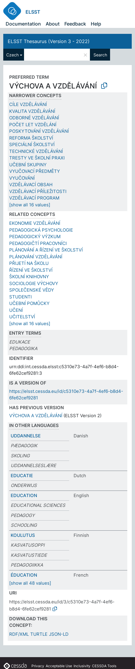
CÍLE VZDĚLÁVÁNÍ (28, 104)
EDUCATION (24, 495)
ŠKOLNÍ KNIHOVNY (29, 276)
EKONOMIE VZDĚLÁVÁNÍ (34, 223)
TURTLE (38, 634)
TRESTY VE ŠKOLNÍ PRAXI (37, 158)
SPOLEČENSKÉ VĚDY (31, 290)
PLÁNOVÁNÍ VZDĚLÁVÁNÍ (35, 257)
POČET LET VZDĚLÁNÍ (32, 124)
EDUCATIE (22, 475)
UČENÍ (16, 310)
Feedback (75, 24)
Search (100, 54)
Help (96, 24)
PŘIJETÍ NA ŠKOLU (29, 263)
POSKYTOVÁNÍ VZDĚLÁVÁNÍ (39, 131)
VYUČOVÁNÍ (22, 178)
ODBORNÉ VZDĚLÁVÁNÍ (34, 118)
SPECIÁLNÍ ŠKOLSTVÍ (32, 144)
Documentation (23, 24)
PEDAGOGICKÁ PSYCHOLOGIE (41, 230)
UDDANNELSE (26, 436)
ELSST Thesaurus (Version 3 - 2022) (49, 41)
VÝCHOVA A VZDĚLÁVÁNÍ (35, 415)
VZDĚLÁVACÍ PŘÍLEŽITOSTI (37, 191)
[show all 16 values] (29, 205)
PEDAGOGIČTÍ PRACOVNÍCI (38, 243)
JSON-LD (59, 634)
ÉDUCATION (24, 575)
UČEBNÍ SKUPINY (28, 164)
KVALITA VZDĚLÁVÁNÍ (32, 111)
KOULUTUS (23, 535)
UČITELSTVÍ (22, 317)
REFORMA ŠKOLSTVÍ (31, 138)
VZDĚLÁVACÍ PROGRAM (34, 198)
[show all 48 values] (30, 583)
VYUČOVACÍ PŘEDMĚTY (34, 171)
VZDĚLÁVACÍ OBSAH (31, 184)
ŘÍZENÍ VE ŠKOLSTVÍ (31, 270)
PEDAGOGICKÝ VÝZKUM (35, 236)
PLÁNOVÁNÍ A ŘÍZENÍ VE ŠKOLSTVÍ (46, 250)
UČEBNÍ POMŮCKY (29, 303)
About (53, 24)
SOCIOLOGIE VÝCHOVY (33, 283)
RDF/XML (19, 634)
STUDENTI (20, 297)
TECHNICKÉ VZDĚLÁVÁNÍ (36, 151)
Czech (12, 54)
